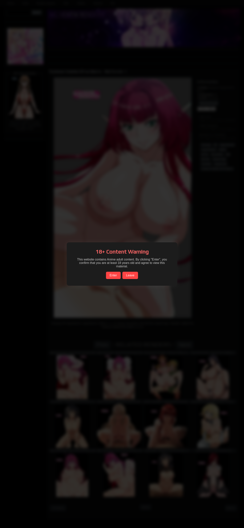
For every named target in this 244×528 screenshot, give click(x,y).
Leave (130, 275)
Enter (113, 275)
